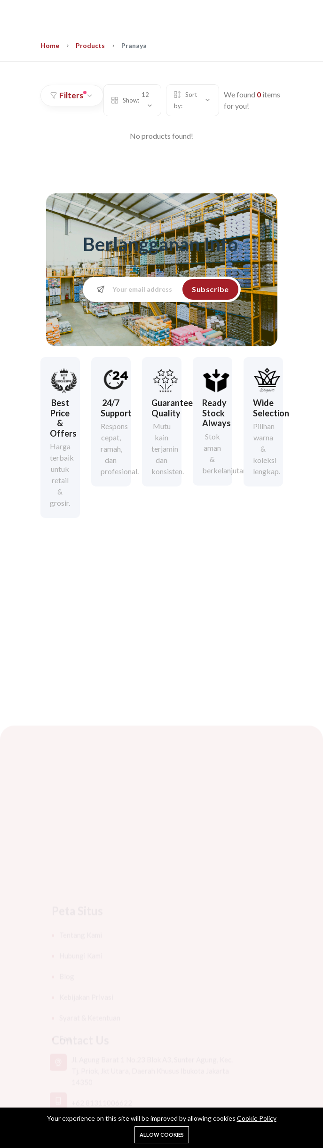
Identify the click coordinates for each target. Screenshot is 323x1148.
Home (49, 45)
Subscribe (210, 289)
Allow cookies (162, 1135)
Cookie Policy (256, 1118)
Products (90, 45)
